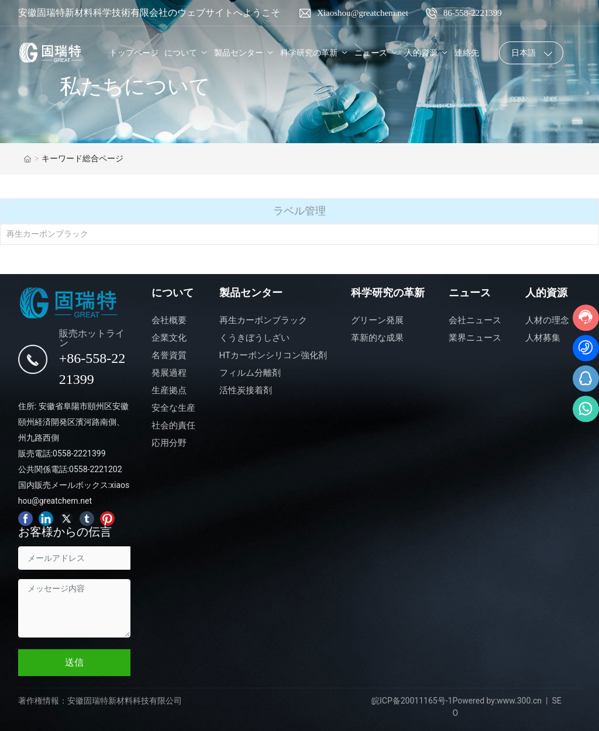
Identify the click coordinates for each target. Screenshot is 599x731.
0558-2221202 (95, 469)
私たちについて (135, 86)
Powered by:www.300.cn (497, 700)
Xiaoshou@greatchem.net (362, 13)
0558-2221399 (79, 453)
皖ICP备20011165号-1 (411, 700)
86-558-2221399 (472, 13)
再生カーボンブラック (47, 233)
